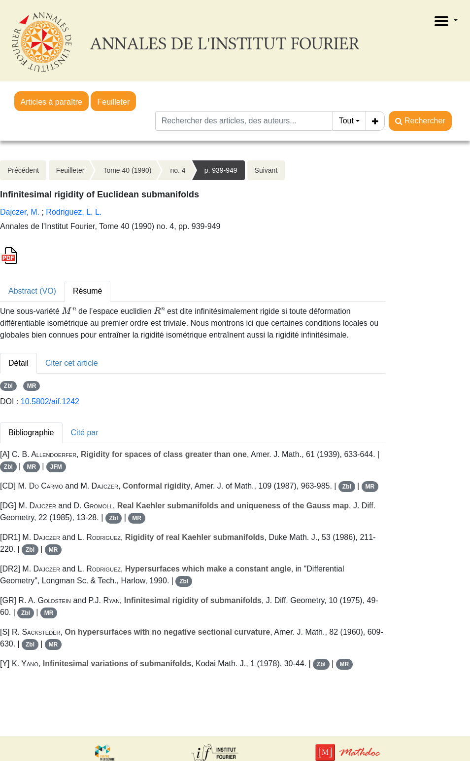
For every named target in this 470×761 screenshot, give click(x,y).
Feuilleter (113, 102)
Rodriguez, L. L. (73, 212)
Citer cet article (71, 363)
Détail (18, 363)
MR (31, 385)
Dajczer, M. (19, 212)
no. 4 (177, 170)
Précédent (23, 170)
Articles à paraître (51, 102)
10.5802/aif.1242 (50, 401)
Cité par (85, 432)
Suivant (266, 170)
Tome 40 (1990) (127, 170)
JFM (56, 466)
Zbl (8, 385)
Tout (346, 120)
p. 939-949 (220, 170)
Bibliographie (31, 432)
